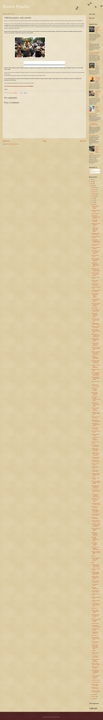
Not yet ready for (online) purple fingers (95, 611)
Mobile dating (94, 635)
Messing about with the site (95, 237)
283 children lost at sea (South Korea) (95, 500)
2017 (92, 179)
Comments (93, 172)
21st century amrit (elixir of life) (95, 656)
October (93, 191)
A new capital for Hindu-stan (95, 642)
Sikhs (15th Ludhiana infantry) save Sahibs (94, 539)
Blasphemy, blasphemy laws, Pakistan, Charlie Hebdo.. (97, 94)
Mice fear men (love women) (95, 211)
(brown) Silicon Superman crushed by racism (94, 315)
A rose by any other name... (95, 601)
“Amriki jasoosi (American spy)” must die (95, 424)
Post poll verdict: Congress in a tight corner (95, 344)
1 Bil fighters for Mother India (94, 632)
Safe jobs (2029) (95, 213)
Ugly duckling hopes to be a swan (95, 515)
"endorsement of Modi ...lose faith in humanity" (95, 454)
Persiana (93, 555)
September (94, 193)
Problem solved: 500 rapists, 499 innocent (95, 559)
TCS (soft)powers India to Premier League (95, 378)
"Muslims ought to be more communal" (95, 409)
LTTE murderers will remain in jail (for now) (95, 348)
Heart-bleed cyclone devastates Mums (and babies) (95, 525)
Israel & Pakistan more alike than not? (95, 605)
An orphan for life (95, 623)
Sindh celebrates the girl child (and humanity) (95, 304)
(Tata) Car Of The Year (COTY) (95, 581)
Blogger (58, 717)
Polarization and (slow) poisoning (95, 461)
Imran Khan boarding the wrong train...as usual (94, 53)
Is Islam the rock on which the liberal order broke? (97, 30)
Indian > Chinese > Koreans (95, 464)
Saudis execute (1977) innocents (95, 385)
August (93, 195)
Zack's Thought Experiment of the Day (95, 331)
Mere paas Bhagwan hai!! (95, 588)
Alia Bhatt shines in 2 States (95, 435)
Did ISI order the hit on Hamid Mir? (95, 458)
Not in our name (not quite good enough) (95, 620)
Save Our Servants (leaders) (95, 248)
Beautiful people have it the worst (95, 324)
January (93, 698)
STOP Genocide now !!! (94, 256)
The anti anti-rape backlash (95, 629)
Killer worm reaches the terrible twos (95, 691)
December (94, 187)
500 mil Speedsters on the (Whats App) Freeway (95, 374)
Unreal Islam (96, 64)
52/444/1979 (94, 608)
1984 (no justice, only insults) (95, 428)
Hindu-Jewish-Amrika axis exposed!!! (94, 393)
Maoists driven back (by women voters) (95, 224)
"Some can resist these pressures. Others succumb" (95, 565)
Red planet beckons (95, 680)
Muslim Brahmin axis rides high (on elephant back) (95, 672)
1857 (90, 42)
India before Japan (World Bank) (95, 234)
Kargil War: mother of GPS (95, 478)
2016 (92, 181)
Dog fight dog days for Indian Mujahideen (95, 660)
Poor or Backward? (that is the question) (95, 677)
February (94, 696)
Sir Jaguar (93, 650)
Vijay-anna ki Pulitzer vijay (94, 518)
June (93, 200)
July (93, 198)
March (93, 694)
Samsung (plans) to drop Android (95, 591)
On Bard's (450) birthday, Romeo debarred (95, 339)
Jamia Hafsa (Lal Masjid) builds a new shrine (95, 486)
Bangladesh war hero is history (95, 688)
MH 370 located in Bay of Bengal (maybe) (95, 274)
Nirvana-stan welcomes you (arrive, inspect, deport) (95, 404)
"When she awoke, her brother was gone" (95, 320)
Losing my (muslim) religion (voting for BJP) (95, 552)
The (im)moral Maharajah (94, 221)
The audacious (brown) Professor (95, 626)
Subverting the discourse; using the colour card (95, 241)
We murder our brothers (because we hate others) (95, 398)
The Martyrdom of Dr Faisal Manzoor (97, 78)
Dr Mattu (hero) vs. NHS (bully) (95, 471)
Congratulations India (93, 135)
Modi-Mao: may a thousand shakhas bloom (95, 548)
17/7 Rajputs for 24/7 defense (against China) (95, 495)
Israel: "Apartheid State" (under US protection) (95, 259)
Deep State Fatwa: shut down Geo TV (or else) (95, 362)
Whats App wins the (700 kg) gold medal (95, 616)
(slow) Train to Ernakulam (94, 507)
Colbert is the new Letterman (95, 653)
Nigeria (93, 562)
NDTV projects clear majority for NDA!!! (95, 529)
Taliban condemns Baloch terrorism (95, 664)
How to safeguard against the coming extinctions (95, 295)
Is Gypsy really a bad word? (95, 281)
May (93, 202)
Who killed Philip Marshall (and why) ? (95, 577)
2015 (92, 183)
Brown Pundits (16, 6)
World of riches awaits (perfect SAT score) (95, 449)
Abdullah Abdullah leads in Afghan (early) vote (95, 573)
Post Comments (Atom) (14, 144)
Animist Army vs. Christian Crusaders (95, 389)
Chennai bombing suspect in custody (95, 207)
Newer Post (6, 141)
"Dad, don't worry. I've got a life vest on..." (95, 491)
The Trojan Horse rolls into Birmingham (95, 438)
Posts (92, 170)
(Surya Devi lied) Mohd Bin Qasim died (95, 638)
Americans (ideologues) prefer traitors (94, 357)
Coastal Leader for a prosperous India (95, 521)
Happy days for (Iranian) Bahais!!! (95, 421)
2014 (92, 185)
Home (44, 141)
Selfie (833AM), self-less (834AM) (95, 291)
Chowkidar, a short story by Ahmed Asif (95, 413)
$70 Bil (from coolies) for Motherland (94, 534)
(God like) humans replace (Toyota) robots (95, 474)
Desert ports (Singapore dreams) (94, 544)
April (93, 204)
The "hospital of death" (94, 585)
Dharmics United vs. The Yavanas (95, 327)
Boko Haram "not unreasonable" (95, 446)
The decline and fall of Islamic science (95, 504)
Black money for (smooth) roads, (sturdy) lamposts (95, 269)
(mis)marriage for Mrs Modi (95, 667)
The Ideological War (95, 682)
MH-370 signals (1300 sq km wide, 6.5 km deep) (94, 646)
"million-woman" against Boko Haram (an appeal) (94, 229)
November (94, 189)
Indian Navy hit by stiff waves (95, 417)
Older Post (83, 141)
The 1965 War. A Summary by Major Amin (93, 124)
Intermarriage (94, 308)
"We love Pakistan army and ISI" (95, 310)
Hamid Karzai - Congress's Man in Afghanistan (95, 335)
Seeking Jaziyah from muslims (95, 685)
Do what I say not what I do (95, 245)
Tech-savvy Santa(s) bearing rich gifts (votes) (95, 482)
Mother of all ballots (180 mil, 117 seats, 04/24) (95, 353)
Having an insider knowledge (95, 284)
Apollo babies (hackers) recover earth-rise (95, 217)
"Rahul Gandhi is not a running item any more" (95, 252)
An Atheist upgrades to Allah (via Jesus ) (95, 300)
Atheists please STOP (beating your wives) (95, 511)
